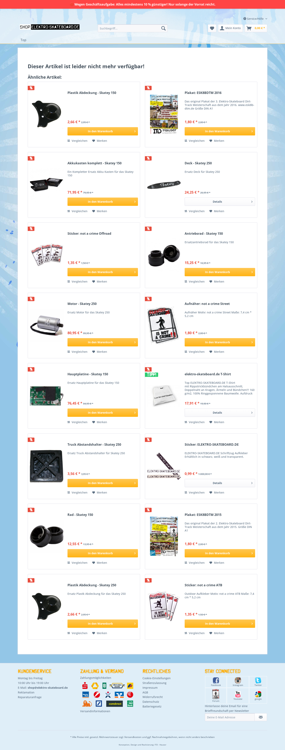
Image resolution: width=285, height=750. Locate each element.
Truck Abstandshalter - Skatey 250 (94, 445)
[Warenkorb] (256, 28)
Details (233, 201)
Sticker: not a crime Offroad (89, 234)
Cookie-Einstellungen (156, 678)
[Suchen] (163, 28)
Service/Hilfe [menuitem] (253, 19)
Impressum (150, 687)
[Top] (23, 40)
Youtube (238, 695)
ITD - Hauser (160, 744)
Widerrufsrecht (152, 697)
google (258, 695)
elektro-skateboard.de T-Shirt (208, 374)
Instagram (238, 682)
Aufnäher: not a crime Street (207, 304)
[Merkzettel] (212, 28)
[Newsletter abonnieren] (261, 717)
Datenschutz (150, 702)
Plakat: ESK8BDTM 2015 (203, 515)
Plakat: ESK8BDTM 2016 (203, 93)
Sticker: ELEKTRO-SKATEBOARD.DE (212, 445)
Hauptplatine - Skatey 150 (87, 374)
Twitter (258, 682)
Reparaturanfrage (30, 697)
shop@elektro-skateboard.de (48, 687)
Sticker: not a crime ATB (203, 585)
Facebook (216, 682)
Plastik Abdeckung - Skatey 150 (91, 93)
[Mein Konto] (230, 28)
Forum (215, 695)
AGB (145, 692)
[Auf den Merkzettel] (99, 140)
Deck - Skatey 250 (198, 163)
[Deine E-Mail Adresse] (230, 717)
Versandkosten (133, 737)
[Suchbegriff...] (133, 28)
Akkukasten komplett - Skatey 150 (94, 163)
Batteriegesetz (152, 706)
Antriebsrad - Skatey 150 (204, 234)
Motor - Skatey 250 (82, 304)
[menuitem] (133, 28)
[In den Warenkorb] (102, 131)
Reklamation (26, 692)
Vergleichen (77, 141)
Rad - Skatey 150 (80, 515)
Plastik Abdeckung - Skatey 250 (91, 585)
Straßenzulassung (154, 683)
